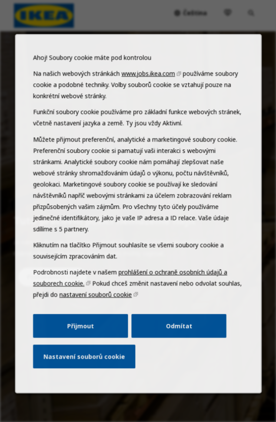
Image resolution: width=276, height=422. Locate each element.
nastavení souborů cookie (97, 307)
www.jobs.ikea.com (147, 96)
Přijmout (83, 337)
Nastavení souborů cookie (86, 366)
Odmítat (177, 337)
